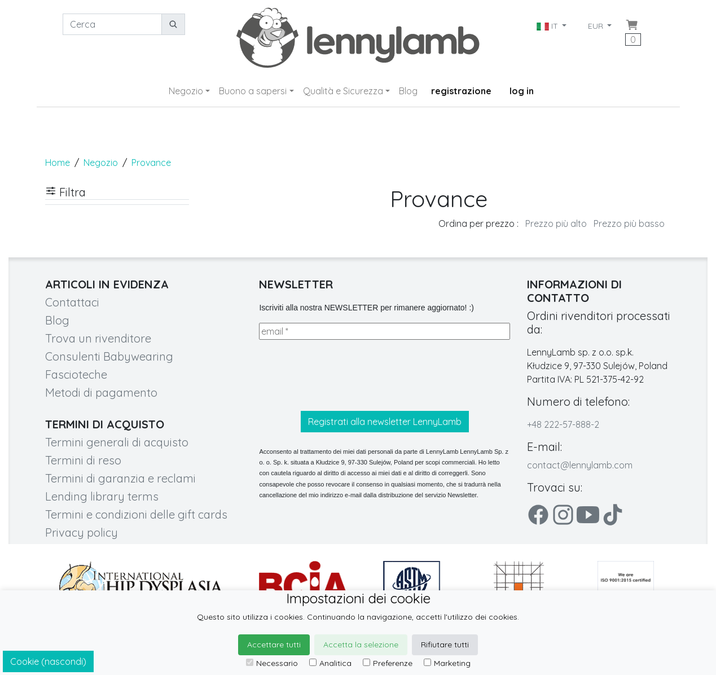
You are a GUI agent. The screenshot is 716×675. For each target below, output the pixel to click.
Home (57, 162)
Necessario (272, 663)
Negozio (186, 91)
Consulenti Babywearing (109, 356)
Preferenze (387, 663)
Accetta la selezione (360, 644)
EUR (596, 26)
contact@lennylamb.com (579, 465)
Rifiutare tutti (445, 644)
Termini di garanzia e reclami (120, 478)
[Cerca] (112, 24)
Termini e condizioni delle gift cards (136, 514)
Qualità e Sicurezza (343, 91)
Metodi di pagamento (101, 392)
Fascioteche (76, 374)
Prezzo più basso (629, 223)
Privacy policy (81, 532)
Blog (408, 91)
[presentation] (345, 375)
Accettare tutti (274, 644)
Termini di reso (83, 460)
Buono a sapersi (253, 91)
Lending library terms (102, 496)
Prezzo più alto (556, 223)
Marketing (447, 663)
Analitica (330, 663)
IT (548, 26)
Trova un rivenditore (98, 338)
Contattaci (72, 302)
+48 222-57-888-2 (563, 424)
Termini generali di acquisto (116, 442)
